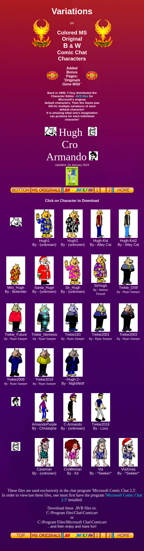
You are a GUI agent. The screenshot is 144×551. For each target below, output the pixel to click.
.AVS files (81, 96)
